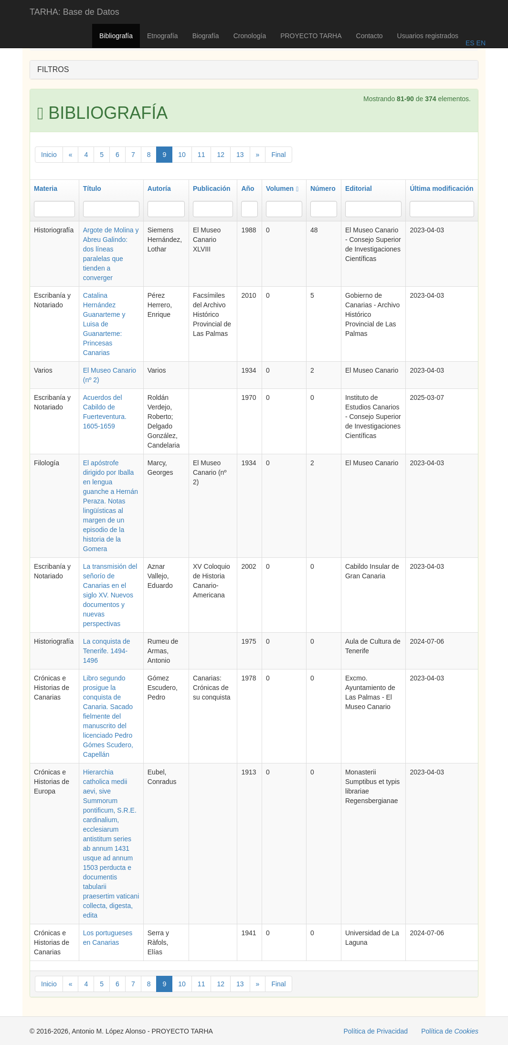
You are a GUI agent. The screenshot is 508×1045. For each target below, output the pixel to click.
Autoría (159, 188)
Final (278, 154)
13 (240, 154)
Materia (45, 188)
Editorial (358, 188)
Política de (449, 1031)
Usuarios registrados (427, 36)
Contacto (369, 36)
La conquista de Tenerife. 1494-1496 (106, 650)
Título (92, 188)
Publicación (212, 188)
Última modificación (441, 188)
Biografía (205, 36)
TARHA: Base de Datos (74, 12)
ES (470, 43)
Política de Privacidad (376, 1031)
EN (480, 43)
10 (182, 154)
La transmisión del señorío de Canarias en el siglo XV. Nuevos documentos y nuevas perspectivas (110, 595)
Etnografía (162, 36)
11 (201, 154)
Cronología (249, 36)
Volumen (282, 188)
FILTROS (53, 69)
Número (323, 188)
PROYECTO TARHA (310, 36)
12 (220, 154)
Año (247, 188)
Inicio (49, 154)
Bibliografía (116, 36)
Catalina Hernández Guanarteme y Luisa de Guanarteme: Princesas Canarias (104, 324)
